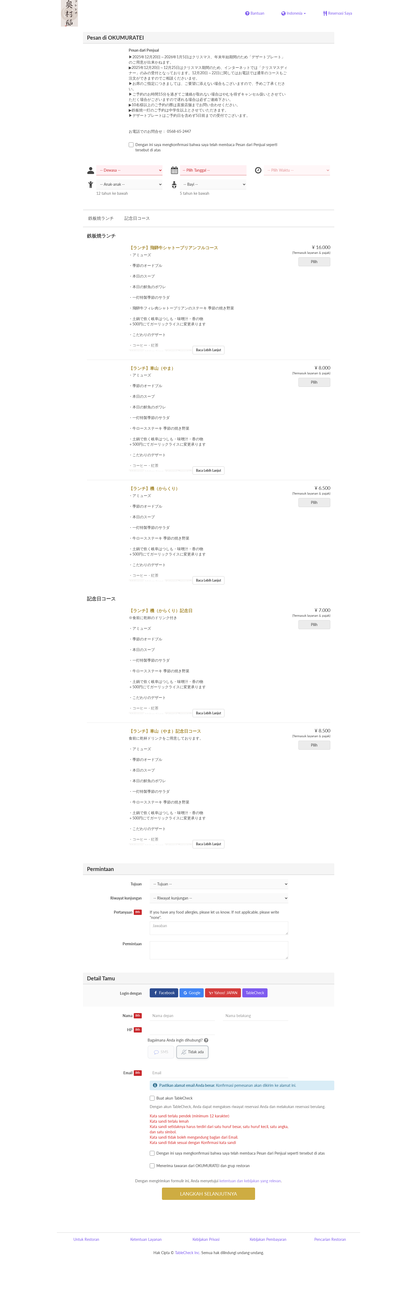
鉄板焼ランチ (101, 218)
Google (191, 992)
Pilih (316, 261)
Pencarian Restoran (330, 1239)
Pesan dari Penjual (144, 50)
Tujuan (136, 884)
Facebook (164, 992)
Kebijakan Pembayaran (268, 1239)
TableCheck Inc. (187, 1252)
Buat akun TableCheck (171, 1098)
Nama (132, 1015)
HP (134, 1029)
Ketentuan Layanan (146, 1239)
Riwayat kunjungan (126, 898)
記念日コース (137, 218)
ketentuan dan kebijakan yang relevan (250, 1181)
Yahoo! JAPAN (222, 992)
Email (132, 1073)
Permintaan (132, 944)
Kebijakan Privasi (206, 1239)
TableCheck (255, 992)
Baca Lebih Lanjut (208, 350)
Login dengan (131, 993)
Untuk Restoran (86, 1239)
